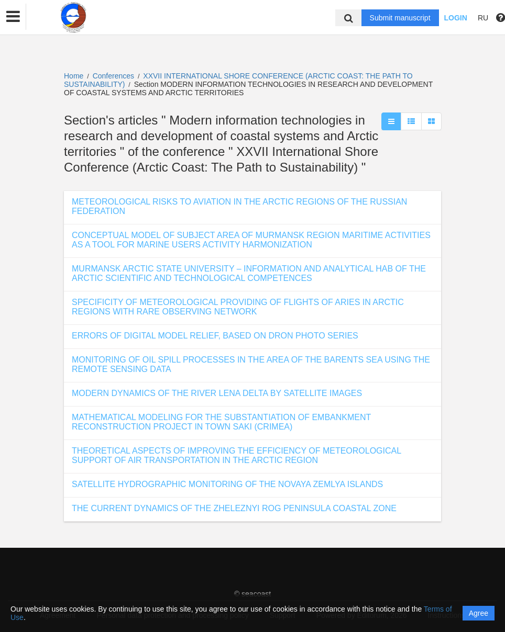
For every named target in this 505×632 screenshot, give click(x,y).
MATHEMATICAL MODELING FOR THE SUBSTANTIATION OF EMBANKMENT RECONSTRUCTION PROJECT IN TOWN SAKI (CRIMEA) (221, 422)
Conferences (113, 76)
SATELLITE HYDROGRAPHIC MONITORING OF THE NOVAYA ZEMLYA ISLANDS (227, 484)
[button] (13, 17)
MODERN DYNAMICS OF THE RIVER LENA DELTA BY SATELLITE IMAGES (217, 393)
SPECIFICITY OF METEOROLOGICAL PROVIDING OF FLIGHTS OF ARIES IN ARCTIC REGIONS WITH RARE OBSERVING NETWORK (238, 307)
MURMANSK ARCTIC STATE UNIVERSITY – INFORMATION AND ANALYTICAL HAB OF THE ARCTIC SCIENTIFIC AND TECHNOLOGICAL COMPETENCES (249, 273)
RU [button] (483, 18)
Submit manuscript (400, 18)
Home (73, 76)
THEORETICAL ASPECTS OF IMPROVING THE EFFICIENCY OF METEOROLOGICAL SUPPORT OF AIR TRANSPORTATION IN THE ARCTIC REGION (236, 455)
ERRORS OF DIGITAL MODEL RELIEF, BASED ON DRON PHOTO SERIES (215, 335)
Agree (478, 613)
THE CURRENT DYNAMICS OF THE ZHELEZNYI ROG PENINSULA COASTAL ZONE (234, 508)
